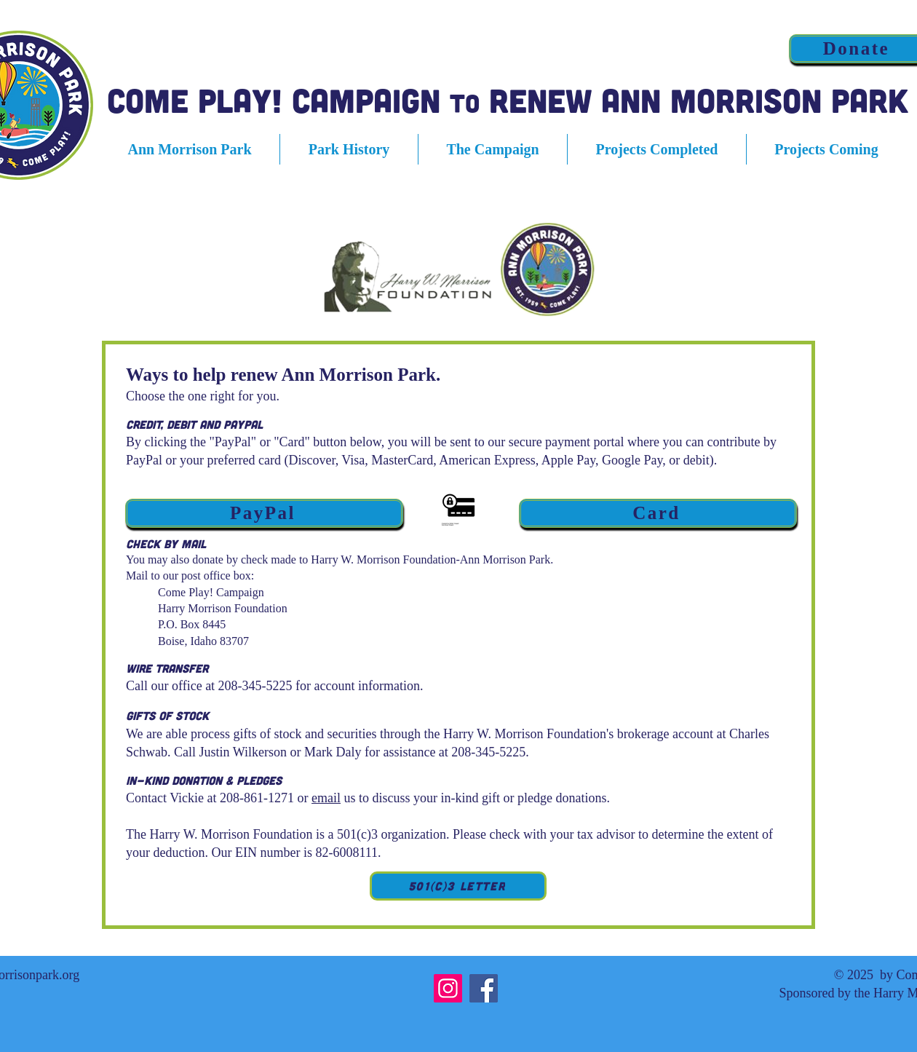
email (326, 798)
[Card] (658, 513)
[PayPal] (264, 513)
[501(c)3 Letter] (458, 886)
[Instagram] (448, 988)
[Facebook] (483, 988)
